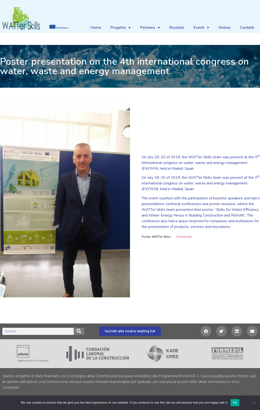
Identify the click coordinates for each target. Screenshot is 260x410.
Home (96, 27)
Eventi (201, 27)
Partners (150, 27)
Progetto (121, 27)
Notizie (225, 27)
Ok (235, 402)
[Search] (79, 331)
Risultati (176, 27)
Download (183, 237)
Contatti (247, 27)
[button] (206, 331)
